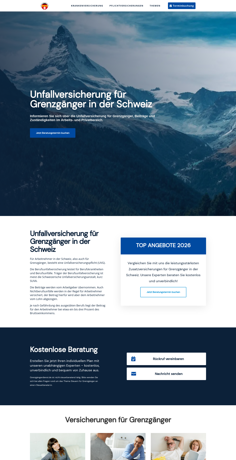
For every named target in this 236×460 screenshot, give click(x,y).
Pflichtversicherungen (126, 5)
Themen (155, 5)
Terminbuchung (183, 5)
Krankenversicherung (87, 5)
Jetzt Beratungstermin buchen (52, 133)
